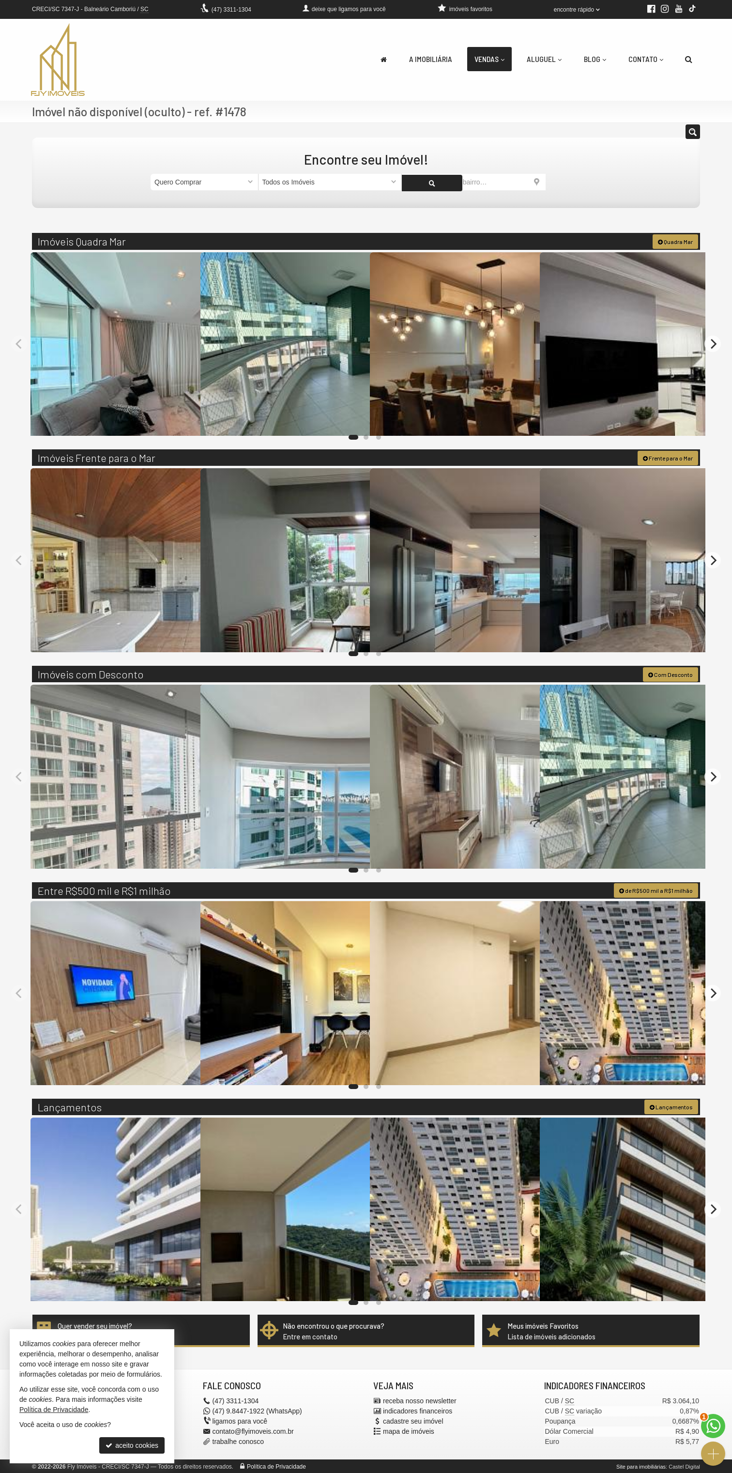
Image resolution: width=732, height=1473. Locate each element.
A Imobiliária (430, 58)
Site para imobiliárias (641, 1466)
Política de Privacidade (276, 1465)
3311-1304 (231, 9)
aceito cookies (132, 1445)
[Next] (712, 343)
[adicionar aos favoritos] (182, 419)
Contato (645, 58)
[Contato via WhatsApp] (713, 1426)
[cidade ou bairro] (474, 182)
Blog (595, 58)
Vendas (489, 58)
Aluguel (544, 58)
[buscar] (563, 182)
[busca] (689, 59)
